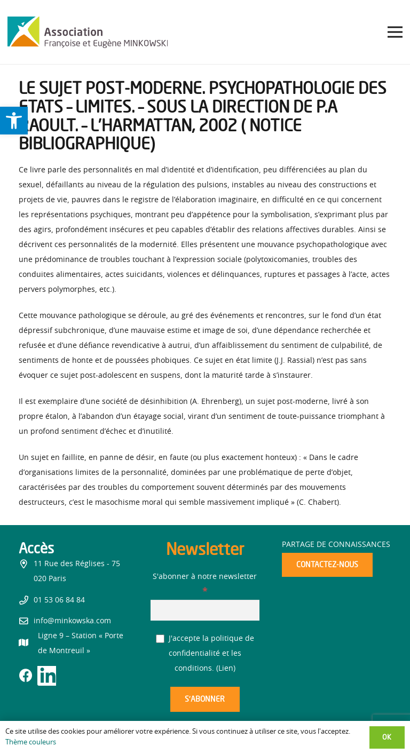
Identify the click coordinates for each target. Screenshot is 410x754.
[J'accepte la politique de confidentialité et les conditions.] (160, 639)
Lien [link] (225, 668)
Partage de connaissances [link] (336, 545)
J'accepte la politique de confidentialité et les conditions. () (205, 653)
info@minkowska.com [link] (72, 621)
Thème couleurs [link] (30, 742)
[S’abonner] (205, 699)
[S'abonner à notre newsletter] (205, 610)
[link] (14, 120)
